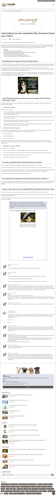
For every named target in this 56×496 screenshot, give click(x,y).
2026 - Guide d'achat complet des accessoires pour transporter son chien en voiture (29, 465)
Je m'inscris (28, 387)
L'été (15, 493)
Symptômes (50, 486)
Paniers (2, 491)
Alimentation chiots (5, 484)
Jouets (7, 488)
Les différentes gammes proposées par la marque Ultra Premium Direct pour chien (20, 52)
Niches (23, 491)
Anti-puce (50, 484)
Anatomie (3, 488)
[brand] (8, 4)
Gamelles (27, 491)
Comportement (20, 488)
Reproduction (43, 486)
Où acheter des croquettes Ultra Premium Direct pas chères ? (16, 54)
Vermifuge (45, 484)
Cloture (39, 491)
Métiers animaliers (51, 491)
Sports (14, 488)
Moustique (8, 486)
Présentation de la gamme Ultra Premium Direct (13, 51)
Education (26, 488)
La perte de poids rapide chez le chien (18, 405)
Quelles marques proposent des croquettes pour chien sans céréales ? (26, 454)
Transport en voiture (21, 493)
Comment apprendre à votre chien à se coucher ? (21, 394)
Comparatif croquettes (32, 484)
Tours (30, 488)
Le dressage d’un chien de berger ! (17, 416)
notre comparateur (21, 206)
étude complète (42, 205)
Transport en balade (33, 491)
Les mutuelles (38, 493)
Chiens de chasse (50, 488)
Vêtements (44, 491)
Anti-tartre (33, 486)
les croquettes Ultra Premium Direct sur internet (19, 165)
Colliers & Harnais (8, 491)
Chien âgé (38, 486)
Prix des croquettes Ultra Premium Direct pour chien (14, 53)
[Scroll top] (53, 493)
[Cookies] (2, 493)
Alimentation (19, 10)
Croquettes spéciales (23, 484)
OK (52, 474)
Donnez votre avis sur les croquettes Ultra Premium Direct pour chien (17, 56)
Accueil (3, 10)
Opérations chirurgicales (25, 486)
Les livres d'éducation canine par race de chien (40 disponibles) (24, 435)
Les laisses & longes (16, 491)
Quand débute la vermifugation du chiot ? (19, 400)
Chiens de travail (43, 488)
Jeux (11, 488)
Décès (33, 493)
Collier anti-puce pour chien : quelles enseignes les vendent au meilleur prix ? (27, 449)
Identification (28, 493)
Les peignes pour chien (14, 410)
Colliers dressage (35, 488)
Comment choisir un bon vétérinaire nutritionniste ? (21, 459)
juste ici (9, 199)
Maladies (18, 486)
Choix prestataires (4, 493)
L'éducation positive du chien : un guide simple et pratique (23, 425)
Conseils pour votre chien (10, 10)
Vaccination (40, 484)
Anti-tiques (3, 486)
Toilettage (13, 486)
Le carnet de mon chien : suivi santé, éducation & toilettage (23, 430)
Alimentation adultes (14, 484)
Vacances (11, 493)
